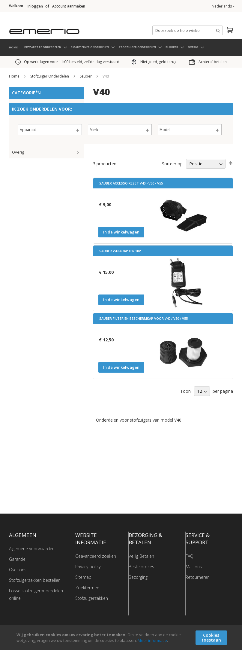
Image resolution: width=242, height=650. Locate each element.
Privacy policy (87, 566)
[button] (223, 6)
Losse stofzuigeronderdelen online (36, 593)
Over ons (17, 569)
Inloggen (35, 6)
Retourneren (198, 576)
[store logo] (69, 28)
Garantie (17, 558)
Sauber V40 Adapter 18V (120, 250)
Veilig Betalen (141, 555)
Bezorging (138, 576)
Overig (18, 151)
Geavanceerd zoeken (95, 555)
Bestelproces (141, 566)
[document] (121, 637)
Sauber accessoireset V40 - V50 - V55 (131, 182)
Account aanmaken (68, 6)
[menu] (121, 47)
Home (14, 75)
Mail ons (194, 566)
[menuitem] (45, 46)
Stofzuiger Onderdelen (50, 75)
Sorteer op (172, 163)
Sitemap (83, 576)
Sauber (86, 75)
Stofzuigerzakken (91, 597)
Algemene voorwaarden (32, 548)
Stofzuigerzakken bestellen (35, 579)
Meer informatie (152, 640)
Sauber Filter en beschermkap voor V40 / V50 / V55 (143, 318)
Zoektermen (87, 587)
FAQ (189, 555)
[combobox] (187, 30)
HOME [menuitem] (13, 46)
